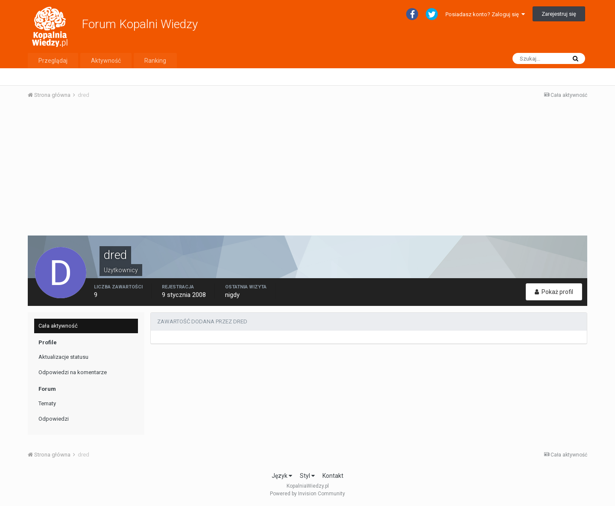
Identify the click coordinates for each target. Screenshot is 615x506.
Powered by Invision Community (307, 494)
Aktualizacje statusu (63, 357)
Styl (307, 475)
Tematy (47, 403)
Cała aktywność (58, 326)
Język (282, 475)
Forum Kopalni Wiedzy (140, 24)
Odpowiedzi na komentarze (72, 372)
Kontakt (332, 475)
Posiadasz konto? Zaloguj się (485, 14)
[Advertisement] (307, 170)
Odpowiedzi (53, 419)
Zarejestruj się (559, 14)
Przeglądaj (52, 60)
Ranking (155, 60)
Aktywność (106, 60)
